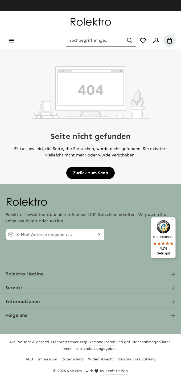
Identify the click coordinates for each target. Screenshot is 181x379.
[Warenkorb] (169, 41)
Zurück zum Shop (90, 172)
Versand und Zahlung (137, 359)
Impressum (47, 359)
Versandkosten (102, 342)
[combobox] (95, 41)
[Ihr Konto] (156, 41)
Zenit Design (116, 371)
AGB (29, 359)
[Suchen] (130, 41)
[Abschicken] (99, 234)
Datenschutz (72, 359)
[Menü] (11, 41)
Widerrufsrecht (101, 359)
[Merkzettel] (143, 41)
